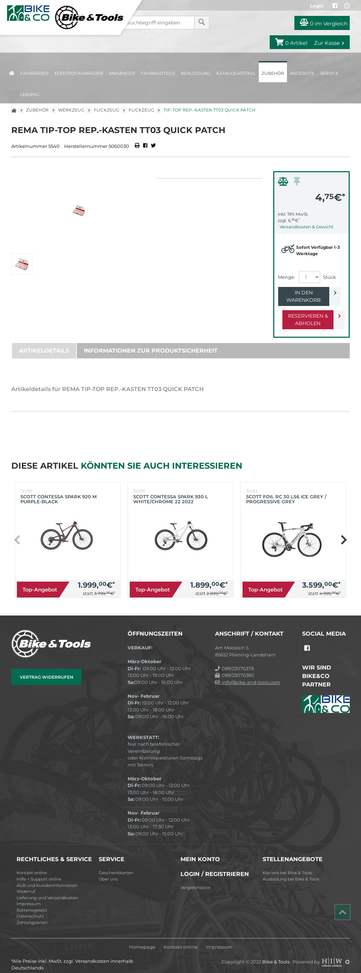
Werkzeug (71, 110)
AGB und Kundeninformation (47, 878)
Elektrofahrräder (78, 73)
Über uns (108, 871)
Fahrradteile (158, 73)
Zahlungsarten (32, 915)
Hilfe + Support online (39, 871)
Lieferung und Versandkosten (47, 890)
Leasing (29, 94)
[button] (343, 532)
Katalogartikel (236, 73)
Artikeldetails (44, 343)
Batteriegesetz (32, 902)
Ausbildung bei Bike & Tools (291, 871)
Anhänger (122, 73)
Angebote (302, 73)
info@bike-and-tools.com (247, 675)
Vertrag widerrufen (46, 669)
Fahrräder (34, 73)
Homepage (142, 939)
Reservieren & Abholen (306, 312)
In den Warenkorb (306, 292)
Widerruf (26, 884)
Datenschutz (30, 908)
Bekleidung (195, 73)
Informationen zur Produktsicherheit (151, 343)
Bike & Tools (276, 954)
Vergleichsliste (195, 880)
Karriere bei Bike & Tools (287, 865)
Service (329, 73)
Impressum (29, 896)
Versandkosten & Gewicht (307, 226)
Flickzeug (106, 110)
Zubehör (273, 73)
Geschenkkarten (116, 865)
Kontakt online (32, 865)
